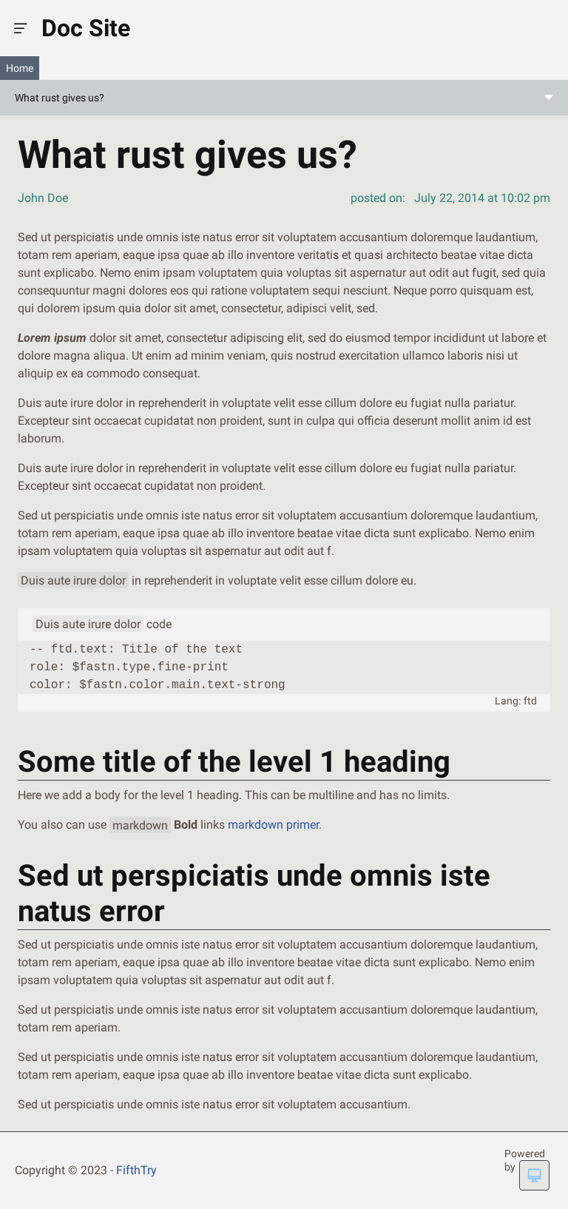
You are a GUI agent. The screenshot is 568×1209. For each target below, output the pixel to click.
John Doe (43, 198)
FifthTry (136, 1170)
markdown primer (273, 825)
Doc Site (85, 28)
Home (19, 68)
